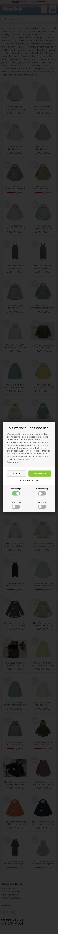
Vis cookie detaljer (29, 480)
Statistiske (42, 505)
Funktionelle (16, 505)
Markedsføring (42, 492)
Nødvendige (16, 492)
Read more (12, 462)
